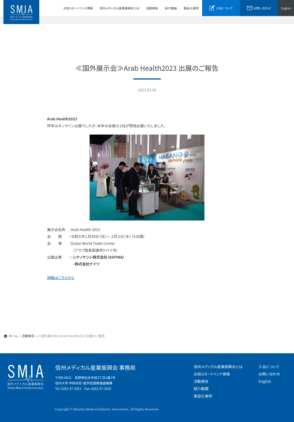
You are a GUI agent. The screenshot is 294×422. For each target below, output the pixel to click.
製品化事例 (191, 8)
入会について (269, 366)
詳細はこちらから (60, 277)
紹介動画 (171, 8)
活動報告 (152, 8)
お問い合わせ (269, 374)
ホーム (13, 336)
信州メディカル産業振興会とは (119, 8)
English (286, 8)
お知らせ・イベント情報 (78, 8)
